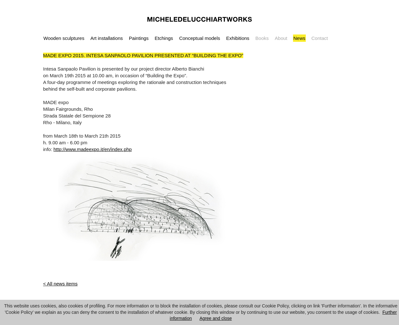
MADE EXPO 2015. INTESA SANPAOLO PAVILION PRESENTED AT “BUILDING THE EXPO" (143, 55)
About (281, 38)
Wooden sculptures (63, 38)
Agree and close (216, 318)
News (299, 38)
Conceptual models (199, 38)
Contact (320, 38)
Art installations (106, 38)
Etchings (164, 38)
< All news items (60, 283)
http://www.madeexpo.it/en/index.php (93, 149)
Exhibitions (238, 38)
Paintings (139, 38)
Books (262, 38)
